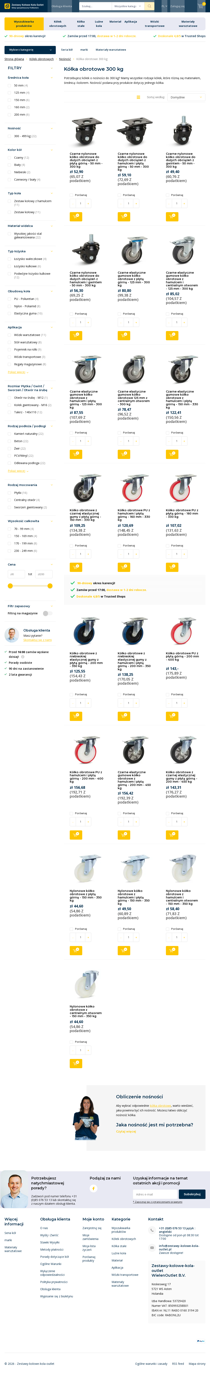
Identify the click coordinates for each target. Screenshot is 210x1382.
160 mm (22, 110)
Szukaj (149, 6)
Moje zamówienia (90, 1240)
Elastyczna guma (28, 316)
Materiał (115, 24)
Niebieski (22, 175)
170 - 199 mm (25, 546)
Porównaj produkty (88, 1262)
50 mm (21, 88)
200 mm (22, 118)
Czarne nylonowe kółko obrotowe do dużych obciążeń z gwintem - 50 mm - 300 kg (180, 163)
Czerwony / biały (27, 182)
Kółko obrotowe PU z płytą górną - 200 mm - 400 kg (182, 660)
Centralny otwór (27, 503)
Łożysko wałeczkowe (30, 262)
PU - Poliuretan (26, 302)
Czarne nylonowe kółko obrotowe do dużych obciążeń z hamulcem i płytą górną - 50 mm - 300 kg (133, 165)
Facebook (93, 1191)
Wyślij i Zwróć (49, 1238)
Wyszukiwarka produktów (121, 1233)
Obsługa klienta (61, 6)
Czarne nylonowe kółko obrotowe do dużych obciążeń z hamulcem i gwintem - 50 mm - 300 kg (86, 282)
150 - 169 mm (25, 539)
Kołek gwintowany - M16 (32, 408)
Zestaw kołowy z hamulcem (32, 206)
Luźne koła (119, 1256)
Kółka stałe (119, 1249)
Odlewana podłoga (29, 466)
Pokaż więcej (16, 375)
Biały (19, 168)
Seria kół (67, 53)
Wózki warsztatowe (30, 338)
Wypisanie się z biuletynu (56, 1299)
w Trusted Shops (181, 39)
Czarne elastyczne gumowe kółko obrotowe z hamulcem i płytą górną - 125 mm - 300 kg (86, 402)
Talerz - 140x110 (28, 415)
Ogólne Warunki (50, 1267)
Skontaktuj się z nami (37, 643)
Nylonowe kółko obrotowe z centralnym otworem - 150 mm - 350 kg (86, 1014)
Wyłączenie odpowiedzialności (52, 1276)
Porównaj (78, 198)
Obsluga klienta (50, 1292)
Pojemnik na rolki (27, 352)
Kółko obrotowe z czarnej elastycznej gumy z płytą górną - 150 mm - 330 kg (85, 518)
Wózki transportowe (29, 360)
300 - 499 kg (25, 139)
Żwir (20, 451)
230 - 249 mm (25, 554)
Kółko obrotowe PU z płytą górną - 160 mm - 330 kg (182, 516)
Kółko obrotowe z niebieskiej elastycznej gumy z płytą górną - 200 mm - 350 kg (86, 663)
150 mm (22, 103)
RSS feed (178, 1367)
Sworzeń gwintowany (30, 510)
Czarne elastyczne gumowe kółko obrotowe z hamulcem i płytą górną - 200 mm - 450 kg (134, 783)
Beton (21, 444)
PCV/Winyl (23, 459)
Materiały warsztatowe (111, 53)
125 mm (22, 96)
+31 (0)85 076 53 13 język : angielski (177, 1232)
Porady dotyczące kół (54, 1260)
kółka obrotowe (160, 1108)
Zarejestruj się (92, 1231)
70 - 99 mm (24, 532)
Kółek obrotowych (124, 1242)
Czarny (21, 161)
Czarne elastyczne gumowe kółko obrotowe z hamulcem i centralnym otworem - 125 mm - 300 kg (182, 284)
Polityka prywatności (53, 1285)
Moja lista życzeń (89, 1251)
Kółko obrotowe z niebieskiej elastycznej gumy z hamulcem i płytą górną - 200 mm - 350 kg (134, 664)
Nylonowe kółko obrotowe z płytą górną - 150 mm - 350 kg (86, 898)
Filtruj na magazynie (30, 616)
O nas (44, 1231)
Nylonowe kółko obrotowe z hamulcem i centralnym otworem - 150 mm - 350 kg (182, 900)
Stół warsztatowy (28, 345)
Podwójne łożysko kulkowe (32, 278)
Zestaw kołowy (27, 215)
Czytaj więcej (126, 1134)
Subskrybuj (192, 1197)
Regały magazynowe (30, 367)
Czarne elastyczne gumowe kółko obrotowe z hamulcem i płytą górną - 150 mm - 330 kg (182, 402)
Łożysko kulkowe (27, 269)
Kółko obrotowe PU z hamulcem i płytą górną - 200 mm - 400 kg (86, 780)
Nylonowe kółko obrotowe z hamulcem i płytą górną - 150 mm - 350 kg (134, 900)
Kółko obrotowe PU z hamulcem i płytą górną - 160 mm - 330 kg (134, 518)
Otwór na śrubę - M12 (31, 401)
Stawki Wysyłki (49, 1245)
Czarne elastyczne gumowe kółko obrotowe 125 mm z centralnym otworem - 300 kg (134, 401)
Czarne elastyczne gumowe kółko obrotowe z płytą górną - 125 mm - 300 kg (134, 282)
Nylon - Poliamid (27, 309)
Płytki (20, 496)
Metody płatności (51, 1253)
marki (84, 53)
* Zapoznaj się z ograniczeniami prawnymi (157, 1205)
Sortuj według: (156, 100)
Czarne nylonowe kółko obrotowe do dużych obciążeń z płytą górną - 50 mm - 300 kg (86, 163)
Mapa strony (197, 1367)
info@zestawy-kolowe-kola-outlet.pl (179, 1250)
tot (28, 577)
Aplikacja (130, 24)
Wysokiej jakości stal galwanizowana (28, 238)
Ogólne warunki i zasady (151, 1367)
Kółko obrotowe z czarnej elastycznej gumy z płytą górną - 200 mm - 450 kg (181, 780)
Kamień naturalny (28, 437)
